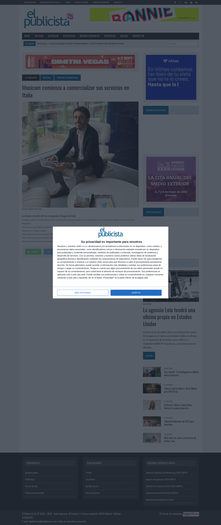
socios (85, 246)
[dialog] (110, 262)
